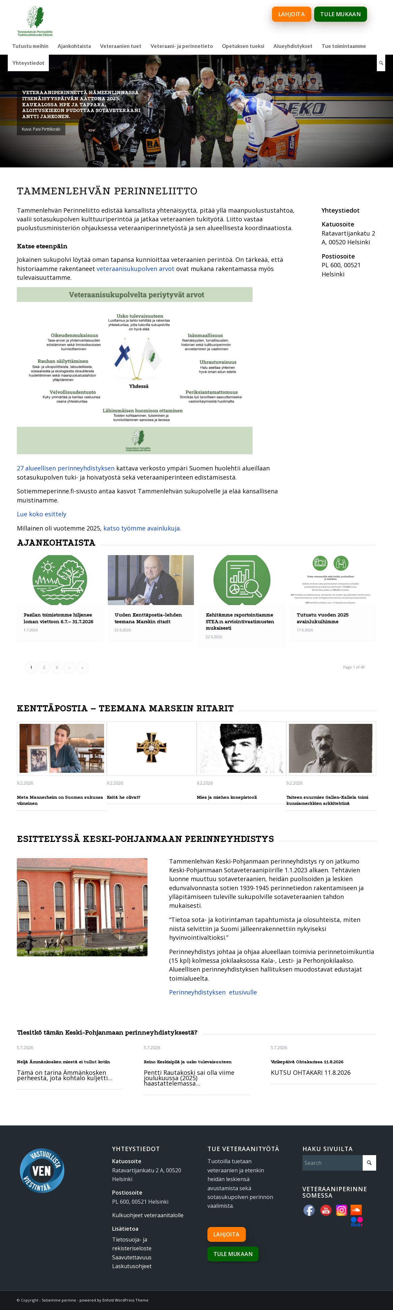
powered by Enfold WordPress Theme (114, 1300)
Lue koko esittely (41, 514)
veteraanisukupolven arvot (135, 269)
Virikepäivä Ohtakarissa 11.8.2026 (307, 1061)
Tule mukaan (233, 1254)
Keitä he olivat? (123, 797)
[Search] (381, 62)
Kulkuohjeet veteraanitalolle (148, 1215)
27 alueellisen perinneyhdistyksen (65, 468)
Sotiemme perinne (59, 1300)
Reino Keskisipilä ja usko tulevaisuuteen (187, 1061)
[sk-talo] (82, 907)
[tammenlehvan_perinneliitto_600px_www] (35, 18)
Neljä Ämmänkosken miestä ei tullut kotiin (63, 1061)
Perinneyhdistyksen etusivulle (213, 992)
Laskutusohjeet (132, 1266)
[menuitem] (30, 45)
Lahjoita (227, 1234)
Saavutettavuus (132, 1257)
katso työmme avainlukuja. (142, 528)
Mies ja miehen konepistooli (227, 797)
